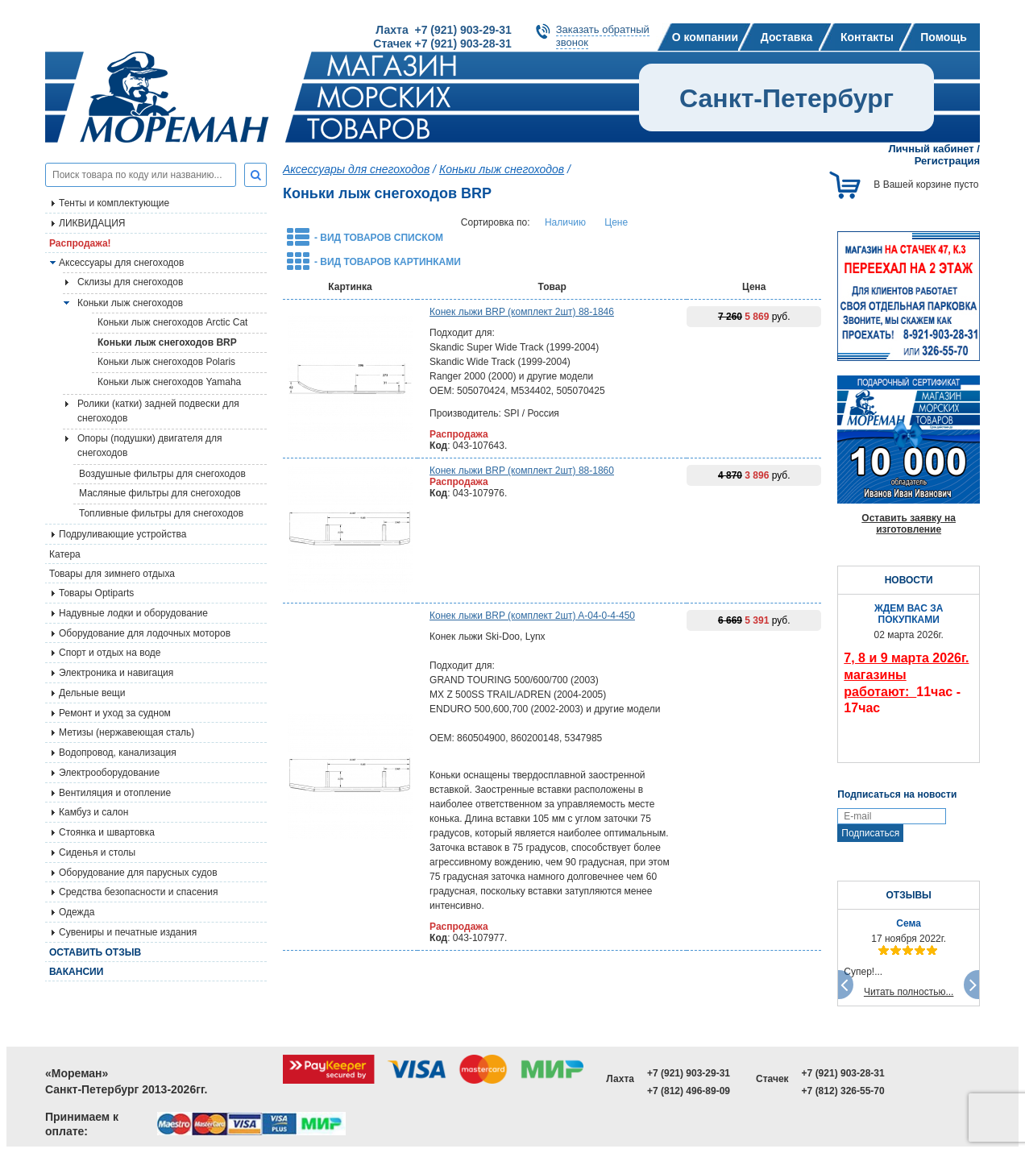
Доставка (786, 37)
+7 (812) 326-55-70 (843, 1091)
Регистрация (947, 161)
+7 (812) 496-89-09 (688, 1091)
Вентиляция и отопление (115, 792)
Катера (65, 554)
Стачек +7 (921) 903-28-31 (442, 43)
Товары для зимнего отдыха (112, 573)
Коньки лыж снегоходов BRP (167, 342)
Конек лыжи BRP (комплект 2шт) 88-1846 (522, 311)
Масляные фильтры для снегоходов (160, 493)
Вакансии (76, 971)
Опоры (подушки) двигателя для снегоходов (149, 445)
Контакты (867, 37)
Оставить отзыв (95, 952)
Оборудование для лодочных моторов (144, 633)
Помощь (943, 37)
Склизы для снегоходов (130, 282)
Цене (616, 222)
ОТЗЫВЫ (908, 895)
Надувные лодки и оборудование (133, 613)
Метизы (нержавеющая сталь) (126, 732)
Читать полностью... (909, 991)
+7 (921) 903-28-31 (843, 1073)
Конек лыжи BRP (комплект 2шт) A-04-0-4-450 (532, 615)
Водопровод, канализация (117, 752)
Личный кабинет (930, 149)
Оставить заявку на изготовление (908, 523)
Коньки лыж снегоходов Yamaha (169, 382)
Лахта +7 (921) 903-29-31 (443, 29)
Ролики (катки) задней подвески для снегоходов (158, 411)
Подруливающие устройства (122, 534)
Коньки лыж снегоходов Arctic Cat (172, 322)
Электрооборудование (109, 772)
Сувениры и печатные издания (128, 932)
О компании (705, 37)
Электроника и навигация (116, 672)
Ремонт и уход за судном (115, 713)
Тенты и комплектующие (114, 203)
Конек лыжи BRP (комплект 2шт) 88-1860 (522, 470)
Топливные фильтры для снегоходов (161, 513)
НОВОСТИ (909, 580)
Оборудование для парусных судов (138, 872)
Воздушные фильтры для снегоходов (162, 473)
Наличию (565, 222)
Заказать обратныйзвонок (602, 35)
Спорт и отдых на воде (110, 652)
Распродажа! (80, 243)
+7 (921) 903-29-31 (688, 1073)
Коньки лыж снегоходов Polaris (166, 361)
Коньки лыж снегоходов (130, 303)
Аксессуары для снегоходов (121, 262)
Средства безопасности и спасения (138, 892)
